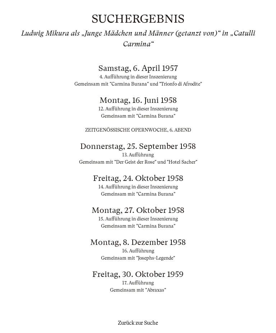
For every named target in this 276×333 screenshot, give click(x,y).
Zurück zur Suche (138, 323)
